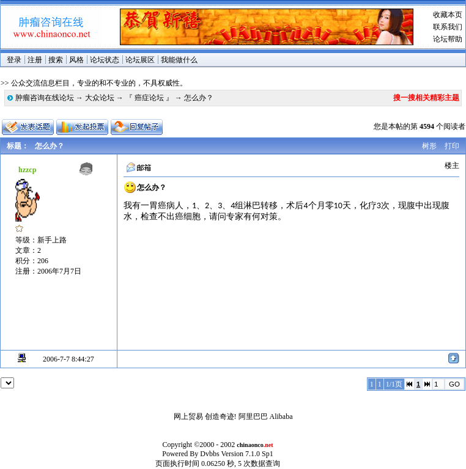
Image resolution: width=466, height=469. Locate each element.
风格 (76, 60)
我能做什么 (179, 60)
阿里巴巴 (253, 416)
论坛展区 (140, 60)
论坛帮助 (447, 39)
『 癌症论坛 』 (149, 97)
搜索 (55, 60)
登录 (14, 60)
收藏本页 (447, 14)
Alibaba (281, 416)
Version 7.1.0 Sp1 (247, 453)
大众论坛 (99, 97)
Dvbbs (209, 453)
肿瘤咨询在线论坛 (44, 97)
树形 (429, 146)
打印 (452, 146)
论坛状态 (104, 60)
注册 (35, 60)
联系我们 (447, 27)
